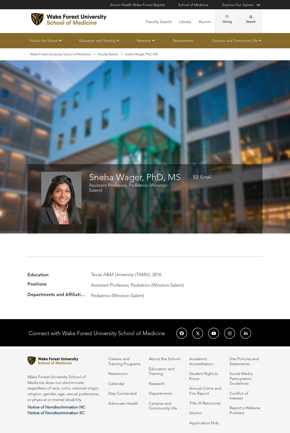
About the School (44, 40)
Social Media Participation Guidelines (241, 378)
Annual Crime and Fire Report (205, 390)
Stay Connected (122, 393)
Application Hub (204, 422)
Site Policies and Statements (244, 361)
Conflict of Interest (239, 395)
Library (185, 21)
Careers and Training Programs (124, 361)
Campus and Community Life (235, 40)
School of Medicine (193, 5)
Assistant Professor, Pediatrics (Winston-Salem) (128, 188)
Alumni (204, 21)
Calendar (116, 383)
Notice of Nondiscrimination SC (56, 412)
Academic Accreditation (201, 361)
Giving (227, 20)
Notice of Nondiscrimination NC (56, 407)
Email (205, 177)
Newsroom (118, 373)
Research (144, 40)
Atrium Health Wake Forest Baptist (137, 5)
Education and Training (97, 40)
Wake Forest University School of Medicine (60, 54)
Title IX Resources (205, 403)
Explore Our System (238, 5)
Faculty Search (159, 21)
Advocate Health (123, 403)
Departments (182, 40)
